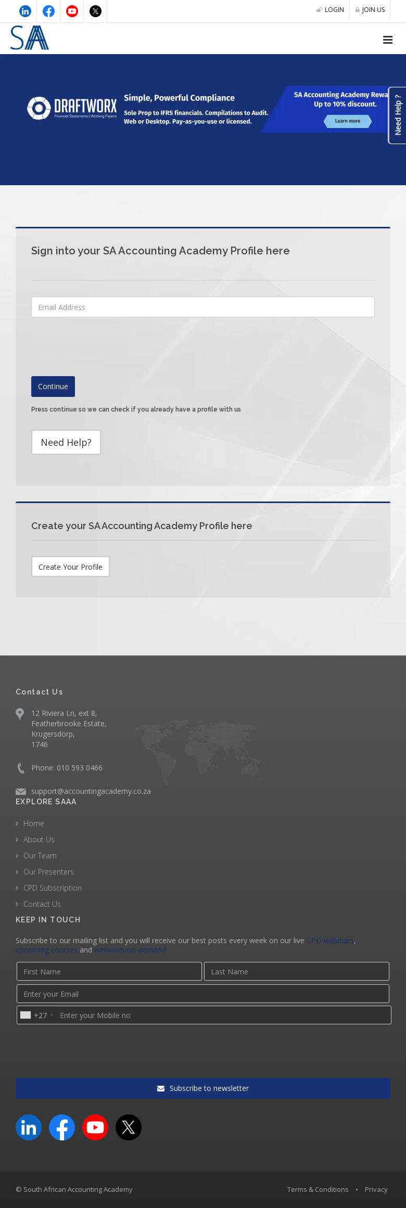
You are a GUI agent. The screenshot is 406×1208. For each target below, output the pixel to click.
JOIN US (370, 9)
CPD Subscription (52, 888)
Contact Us (42, 904)
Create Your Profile (71, 567)
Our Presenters (48, 872)
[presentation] (110, 455)
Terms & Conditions (318, 1189)
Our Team (40, 855)
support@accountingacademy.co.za (91, 791)
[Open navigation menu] (387, 40)
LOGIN (330, 9)
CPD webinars (330, 940)
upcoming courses (47, 950)
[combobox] (36, 1015)
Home (33, 823)
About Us (39, 839)
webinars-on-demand (130, 950)
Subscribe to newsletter (203, 1088)
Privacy (376, 1189)
